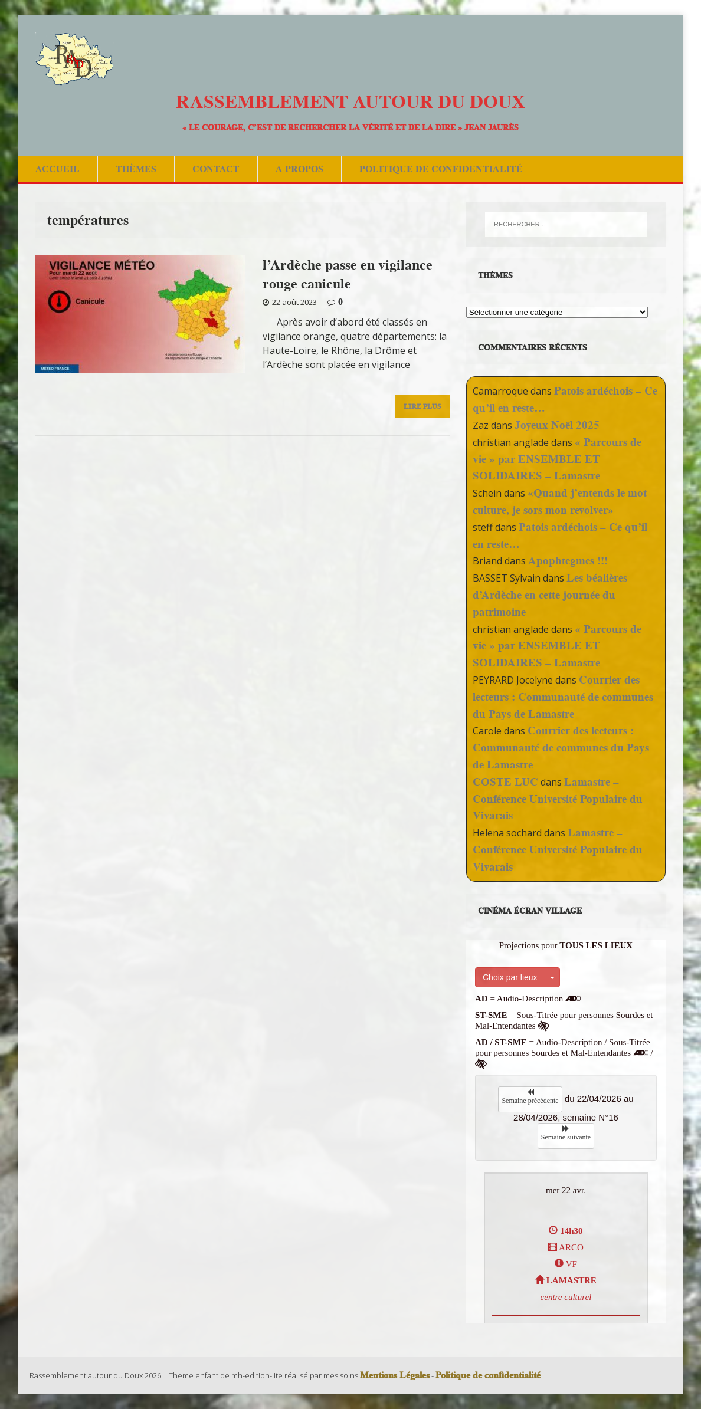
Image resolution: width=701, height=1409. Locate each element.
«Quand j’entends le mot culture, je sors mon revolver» (560, 501)
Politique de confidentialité (441, 169)
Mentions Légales (395, 1375)
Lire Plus (422, 406)
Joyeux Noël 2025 (557, 425)
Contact (216, 169)
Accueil (57, 169)
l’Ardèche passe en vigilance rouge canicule (348, 274)
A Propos (299, 169)
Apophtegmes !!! (568, 561)
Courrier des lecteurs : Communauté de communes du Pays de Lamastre (563, 697)
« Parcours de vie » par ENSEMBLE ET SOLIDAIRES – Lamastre (557, 459)
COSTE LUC (505, 782)
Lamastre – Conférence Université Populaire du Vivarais (558, 799)
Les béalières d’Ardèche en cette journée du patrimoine (550, 595)
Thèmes (136, 169)
